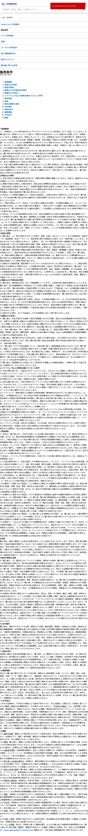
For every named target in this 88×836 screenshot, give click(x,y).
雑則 (6, 117)
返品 (6, 101)
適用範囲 (8, 82)
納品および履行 (11, 84)
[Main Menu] (3, 4)
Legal (3, 17)
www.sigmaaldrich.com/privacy (18, 830)
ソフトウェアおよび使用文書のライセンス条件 (24, 95)
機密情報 (8, 112)
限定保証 (8, 98)
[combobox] (44, 9)
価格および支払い (12, 93)
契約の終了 (9, 109)
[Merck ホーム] (11, 4)
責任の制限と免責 (12, 104)
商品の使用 (9, 87)
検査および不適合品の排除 (15, 90)
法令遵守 (8, 106)
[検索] (83, 9)
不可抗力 (8, 115)
